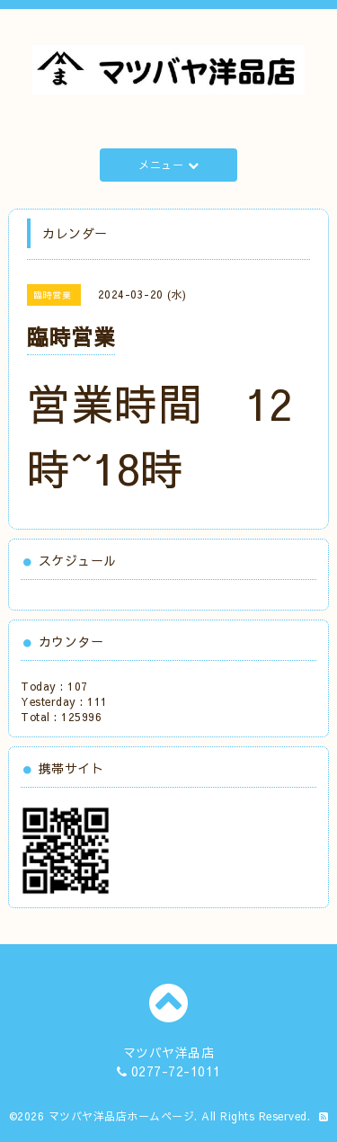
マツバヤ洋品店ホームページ (122, 1116)
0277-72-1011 (176, 1071)
